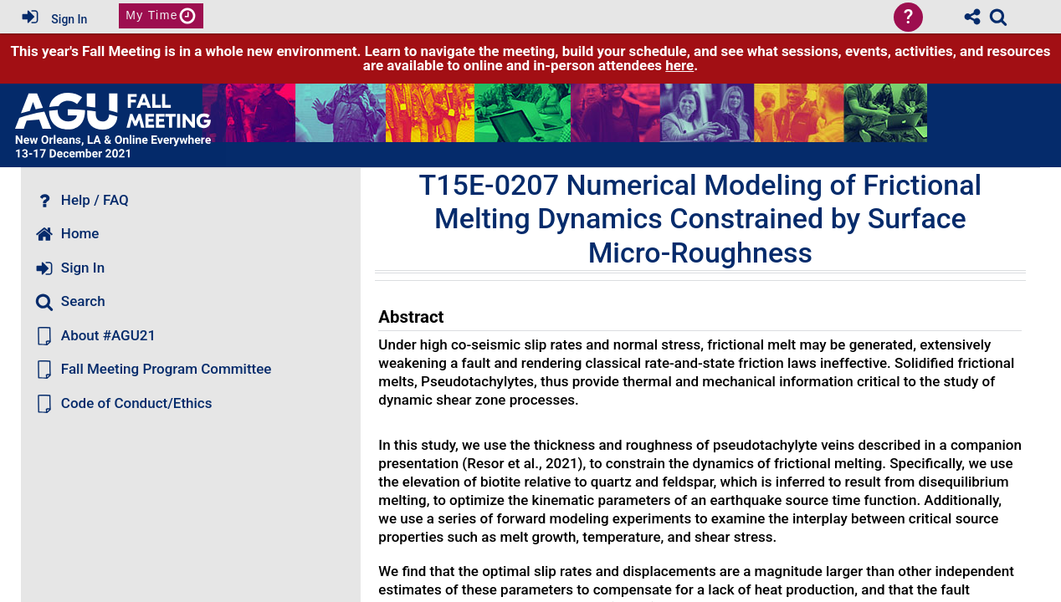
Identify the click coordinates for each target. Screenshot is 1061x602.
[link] (998, 17)
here (679, 65)
